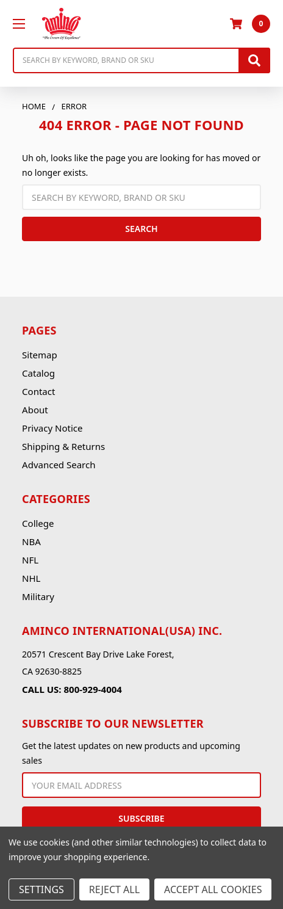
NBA (31, 541)
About (35, 410)
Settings (41, 889)
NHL (31, 578)
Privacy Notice (52, 428)
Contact (38, 391)
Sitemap (39, 355)
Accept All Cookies (213, 889)
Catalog (38, 373)
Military (38, 596)
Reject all (114, 889)
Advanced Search (58, 464)
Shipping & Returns (63, 446)
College (38, 523)
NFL (30, 560)
